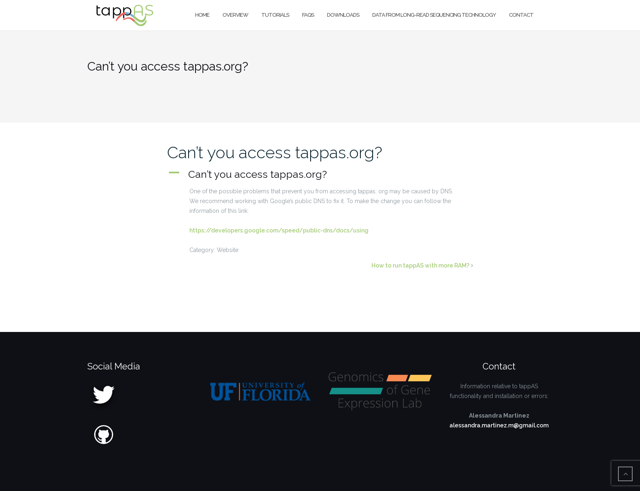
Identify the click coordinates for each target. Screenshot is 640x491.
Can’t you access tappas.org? (274, 152)
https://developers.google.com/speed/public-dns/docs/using (279, 230)
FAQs (308, 15)
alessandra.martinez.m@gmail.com (499, 425)
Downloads (343, 15)
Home (202, 15)
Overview (235, 15)
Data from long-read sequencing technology (434, 15)
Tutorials (275, 15)
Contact (521, 15)
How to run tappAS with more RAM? (420, 265)
